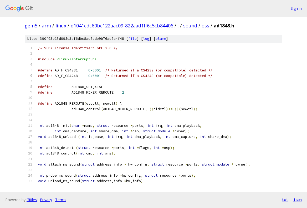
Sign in (296, 8)
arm (46, 25)
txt (285, 199)
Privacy (46, 199)
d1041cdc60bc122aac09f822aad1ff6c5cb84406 (122, 25)
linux (60, 25)
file (132, 38)
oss (205, 25)
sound (190, 25)
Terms (60, 199)
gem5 (31, 25)
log (146, 38)
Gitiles (32, 199)
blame (161, 38)
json (297, 199)
